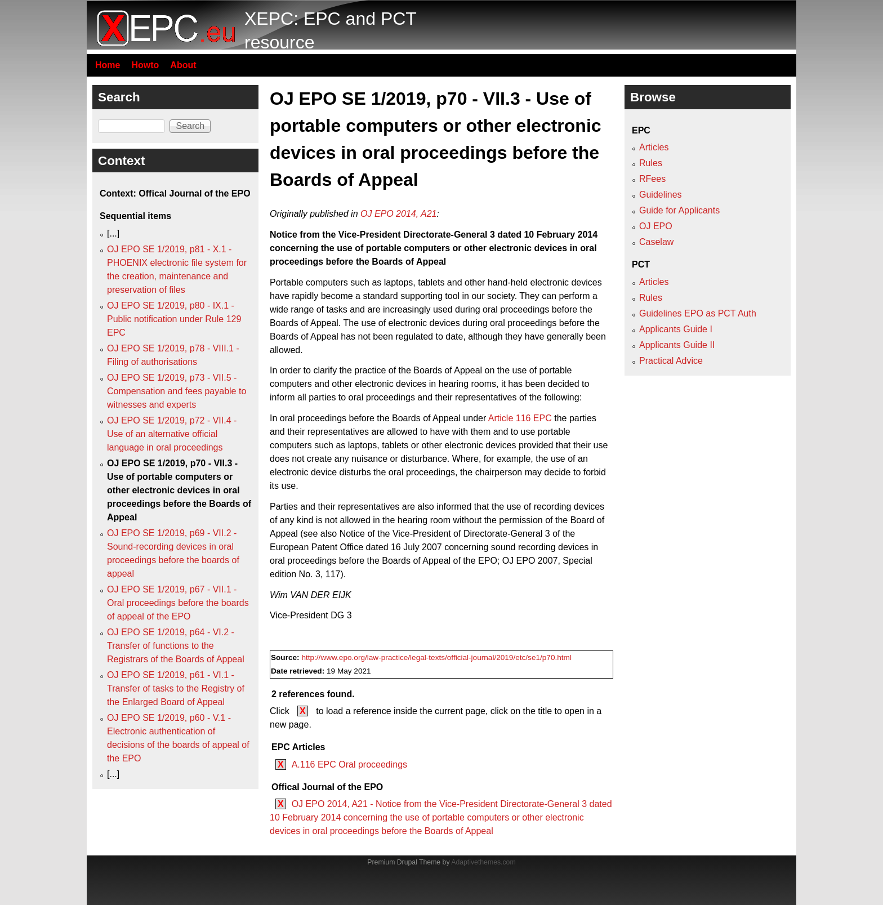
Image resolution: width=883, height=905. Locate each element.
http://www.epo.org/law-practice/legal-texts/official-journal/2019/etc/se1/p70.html (436, 657)
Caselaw (656, 242)
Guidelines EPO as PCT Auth (697, 313)
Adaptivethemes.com (483, 862)
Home (107, 65)
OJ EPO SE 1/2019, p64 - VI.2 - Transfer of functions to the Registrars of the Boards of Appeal (175, 645)
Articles (653, 147)
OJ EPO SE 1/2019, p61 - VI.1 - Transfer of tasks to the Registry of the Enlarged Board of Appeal (175, 688)
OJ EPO (655, 226)
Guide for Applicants (679, 210)
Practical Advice (671, 360)
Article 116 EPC (520, 418)
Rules (650, 163)
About (183, 65)
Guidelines (660, 194)
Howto (145, 65)
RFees (652, 179)
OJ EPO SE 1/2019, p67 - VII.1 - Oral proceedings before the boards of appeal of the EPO (178, 603)
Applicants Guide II (677, 345)
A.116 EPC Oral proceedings (349, 764)
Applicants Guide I (675, 329)
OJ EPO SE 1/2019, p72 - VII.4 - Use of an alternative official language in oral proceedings (172, 434)
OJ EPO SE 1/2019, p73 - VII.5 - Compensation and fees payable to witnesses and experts (176, 391)
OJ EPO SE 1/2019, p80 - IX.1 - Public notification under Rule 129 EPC (174, 319)
